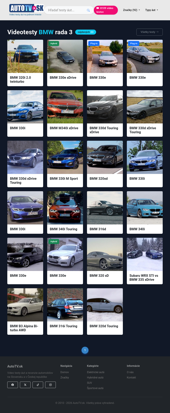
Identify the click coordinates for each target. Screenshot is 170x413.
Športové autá (95, 388)
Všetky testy (150, 32)
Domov (64, 372)
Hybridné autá (95, 377)
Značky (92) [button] (130, 10)
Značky (64, 377)
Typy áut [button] (150, 10)
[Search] (69, 10)
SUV (89, 382)
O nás (130, 372)
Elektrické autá (95, 372)
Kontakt (131, 377)
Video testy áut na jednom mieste (25, 14)
